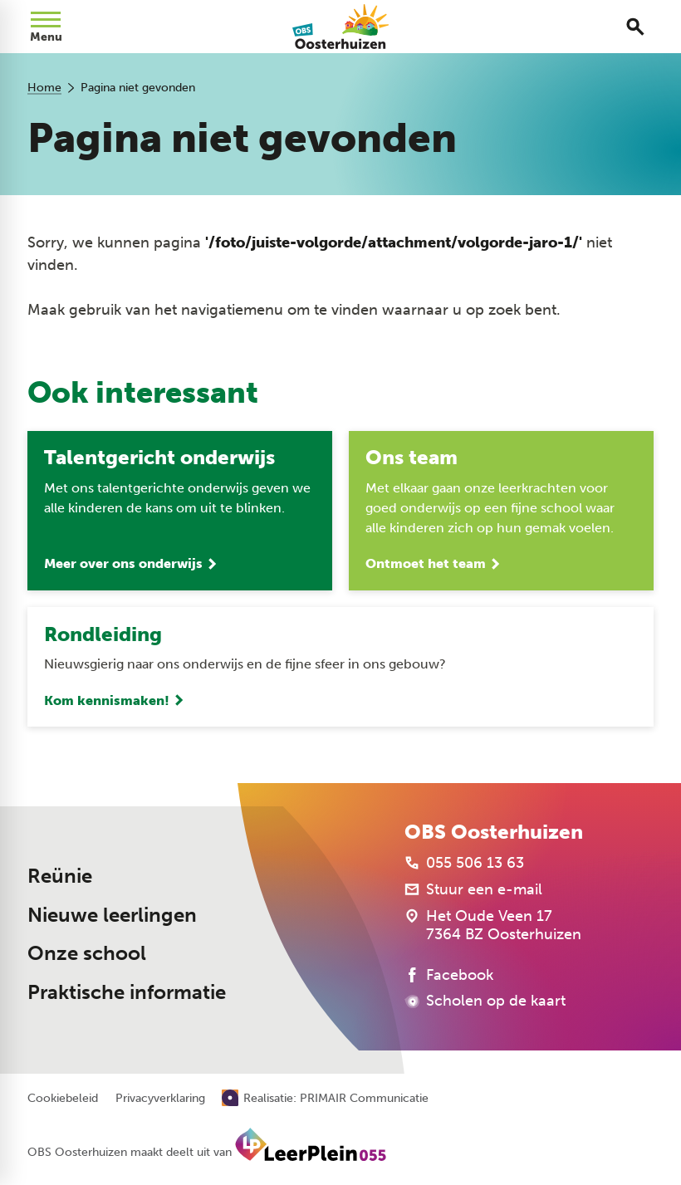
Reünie (59, 876)
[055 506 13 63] (464, 863)
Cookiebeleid (62, 1099)
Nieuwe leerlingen (112, 915)
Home (44, 88)
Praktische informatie (126, 992)
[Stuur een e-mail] (473, 890)
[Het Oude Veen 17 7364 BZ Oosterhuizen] (492, 926)
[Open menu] (45, 26)
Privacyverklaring (160, 1099)
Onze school (86, 954)
